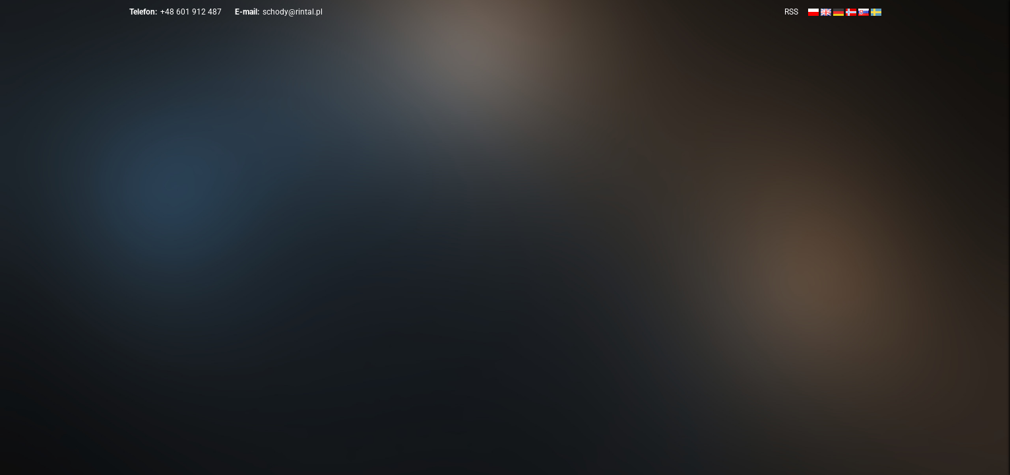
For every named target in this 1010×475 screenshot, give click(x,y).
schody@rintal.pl (293, 11)
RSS (791, 11)
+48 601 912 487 (191, 11)
